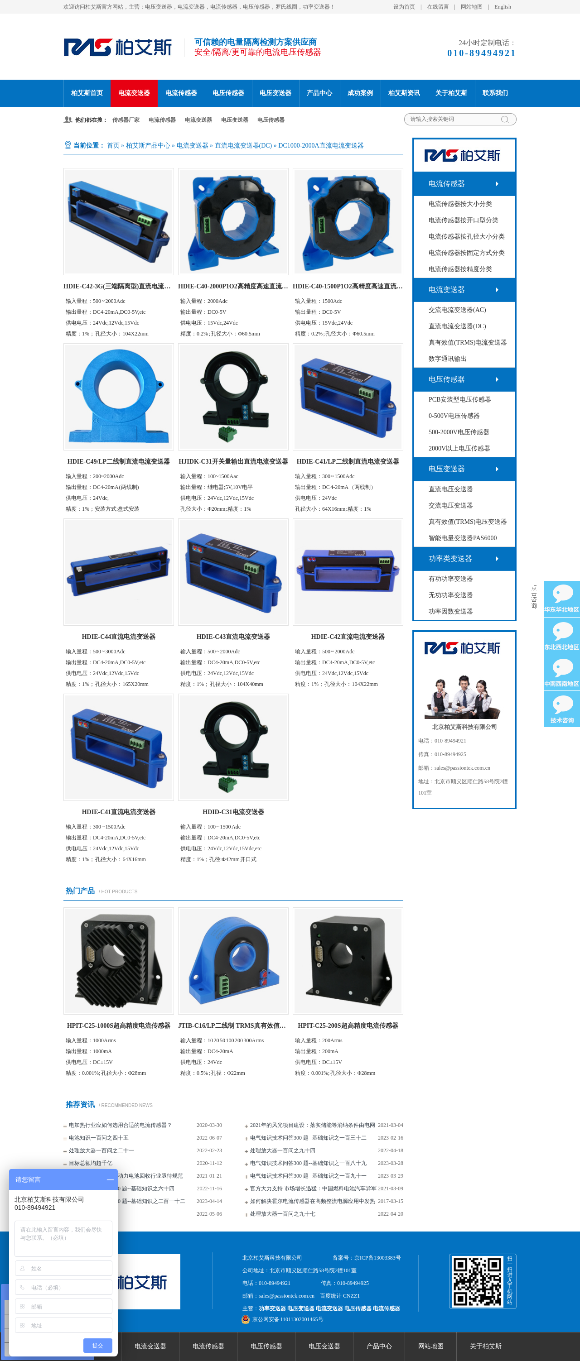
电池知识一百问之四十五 (99, 1138)
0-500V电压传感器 (454, 415)
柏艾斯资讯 (404, 93)
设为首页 (404, 7)
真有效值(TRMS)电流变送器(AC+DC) (468, 345)
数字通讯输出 (448, 358)
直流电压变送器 (451, 489)
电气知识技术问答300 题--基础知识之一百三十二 (308, 1138)
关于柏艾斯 (451, 93)
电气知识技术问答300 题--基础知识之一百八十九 (308, 1163)
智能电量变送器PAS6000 (463, 538)
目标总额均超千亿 (90, 1163)
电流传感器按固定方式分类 (467, 252)
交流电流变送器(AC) (457, 310)
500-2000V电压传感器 (459, 432)
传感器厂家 (126, 120)
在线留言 (438, 7)
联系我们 (495, 93)
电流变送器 (134, 93)
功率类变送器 (450, 558)
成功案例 (360, 93)
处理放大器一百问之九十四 (282, 1150)
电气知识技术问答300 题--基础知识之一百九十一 (308, 1176)
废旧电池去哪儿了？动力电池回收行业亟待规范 (126, 1176)
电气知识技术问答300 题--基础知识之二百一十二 (127, 1201)
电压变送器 (275, 93)
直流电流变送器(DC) (243, 145)
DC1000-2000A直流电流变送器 (320, 145)
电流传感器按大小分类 (460, 204)
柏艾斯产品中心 (148, 145)
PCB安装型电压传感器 (460, 399)
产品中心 (319, 93)
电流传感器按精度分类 (460, 269)
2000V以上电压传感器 (459, 448)
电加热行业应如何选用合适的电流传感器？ (120, 1125)
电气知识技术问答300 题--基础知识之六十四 (121, 1188)
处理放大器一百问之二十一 (101, 1150)
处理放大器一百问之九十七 (282, 1214)
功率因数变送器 (451, 611)
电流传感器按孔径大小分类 (467, 236)
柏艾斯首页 (87, 93)
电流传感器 (181, 93)
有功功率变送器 (451, 578)
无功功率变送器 (451, 595)
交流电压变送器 (451, 505)
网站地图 (472, 7)
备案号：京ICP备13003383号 (367, 1258)
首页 (113, 145)
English (502, 7)
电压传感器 (228, 93)
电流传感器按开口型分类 (463, 220)
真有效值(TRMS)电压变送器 (468, 521)
